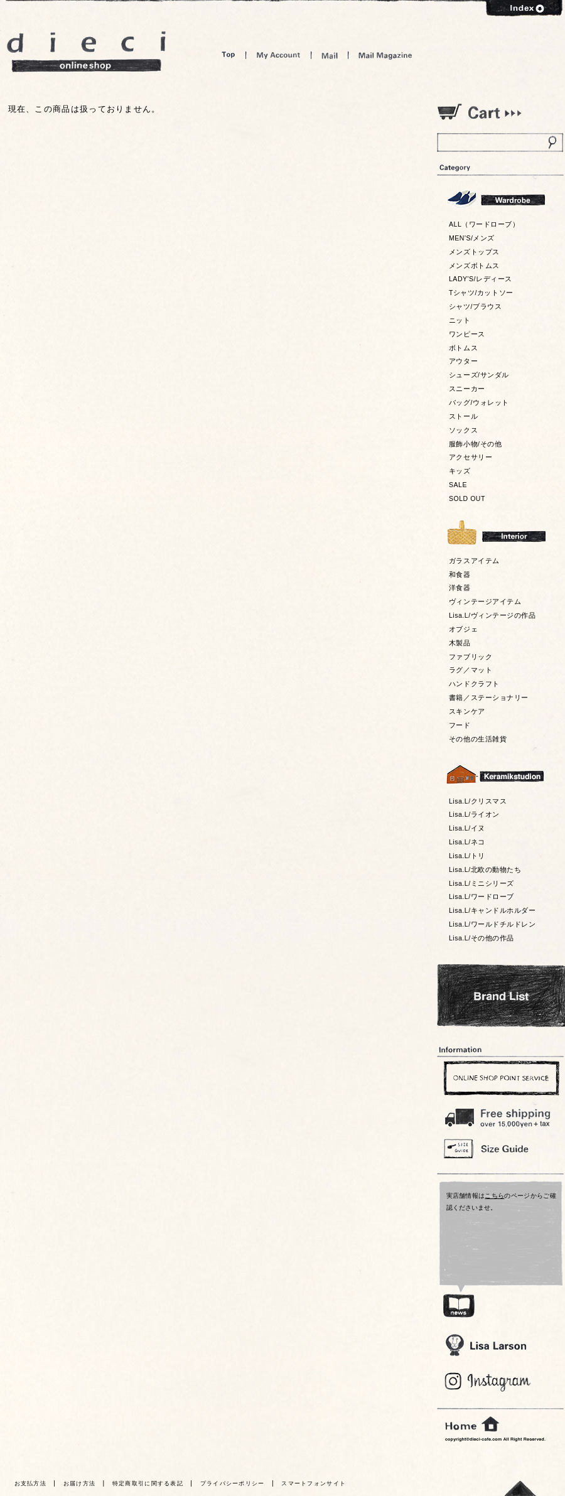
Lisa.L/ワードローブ (481, 896)
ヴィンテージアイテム (485, 601)
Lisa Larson (485, 1345)
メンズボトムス (474, 265)
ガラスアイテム (474, 560)
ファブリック (470, 656)
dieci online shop (86, 51)
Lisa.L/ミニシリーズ (481, 883)
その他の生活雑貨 (478, 739)
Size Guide (499, 1148)
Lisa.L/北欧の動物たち (485, 869)
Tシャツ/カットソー (481, 292)
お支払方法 (30, 1483)
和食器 (460, 574)
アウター (463, 361)
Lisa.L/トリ (467, 855)
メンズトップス (474, 252)
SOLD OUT (467, 498)
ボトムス (463, 348)
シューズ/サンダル (479, 375)
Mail (329, 55)
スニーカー (467, 388)
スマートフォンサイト (313, 1483)
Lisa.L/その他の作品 (481, 938)
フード (460, 725)
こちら (494, 1195)
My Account (278, 55)
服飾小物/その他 (475, 444)
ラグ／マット (470, 670)
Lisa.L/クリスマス (478, 801)
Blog (488, 1382)
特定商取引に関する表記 (147, 1483)
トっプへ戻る (520, 1488)
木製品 (460, 643)
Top (228, 55)
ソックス (463, 430)
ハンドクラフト (474, 683)
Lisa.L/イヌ (467, 828)
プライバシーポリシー (232, 1483)
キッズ (460, 471)
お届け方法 (79, 1483)
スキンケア (467, 711)
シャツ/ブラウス (475, 306)
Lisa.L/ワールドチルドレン (492, 924)
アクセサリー (470, 457)
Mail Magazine (385, 55)
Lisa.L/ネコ (467, 842)
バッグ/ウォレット (479, 402)
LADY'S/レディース (480, 279)
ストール (463, 416)
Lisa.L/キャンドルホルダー (492, 910)
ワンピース (467, 334)
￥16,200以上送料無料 (499, 1114)
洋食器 (460, 587)
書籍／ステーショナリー (489, 697)
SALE (458, 484)
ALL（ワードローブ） (484, 224)
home (472, 1424)
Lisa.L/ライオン (474, 814)
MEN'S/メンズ (472, 238)
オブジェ (463, 629)
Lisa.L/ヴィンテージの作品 (492, 615)
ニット (460, 320)
